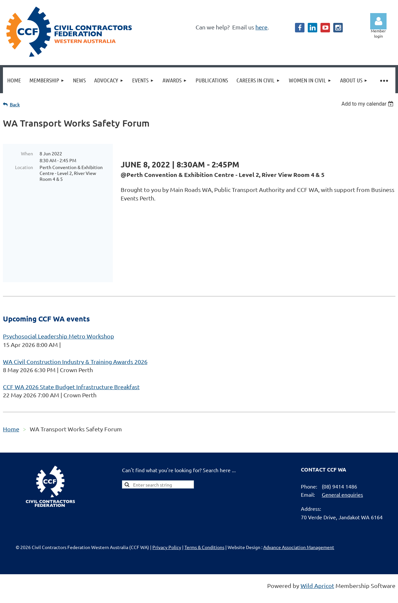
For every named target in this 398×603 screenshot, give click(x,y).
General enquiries (342, 476)
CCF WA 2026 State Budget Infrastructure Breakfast (71, 368)
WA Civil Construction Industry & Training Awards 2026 (75, 342)
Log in (378, 21)
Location (24, 167)
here (261, 27)
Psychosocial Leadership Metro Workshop (58, 317)
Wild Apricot (317, 566)
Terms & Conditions (204, 528)
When (27, 153)
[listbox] (368, 104)
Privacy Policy (166, 528)
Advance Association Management (298, 528)
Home (11, 410)
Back (15, 104)
